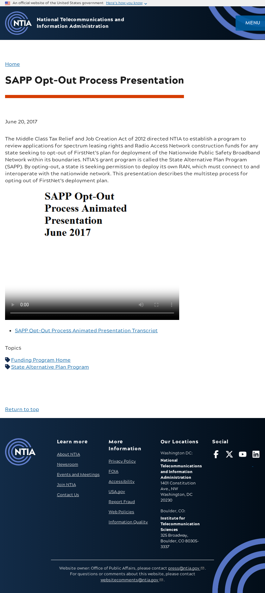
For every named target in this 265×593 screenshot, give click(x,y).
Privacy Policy (122, 461)
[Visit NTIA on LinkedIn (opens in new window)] (256, 459)
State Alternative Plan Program (50, 367)
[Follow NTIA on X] (229, 455)
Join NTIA (66, 485)
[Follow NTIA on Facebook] (216, 455)
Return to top (22, 409)
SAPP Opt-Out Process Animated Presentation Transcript (86, 330)
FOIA (113, 471)
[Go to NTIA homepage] (18, 23)
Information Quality (128, 522)
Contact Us (68, 495)
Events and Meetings (78, 475)
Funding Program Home (41, 360)
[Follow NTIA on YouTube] (243, 455)
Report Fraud (122, 502)
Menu (252, 23)
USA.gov (117, 492)
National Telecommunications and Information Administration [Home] (80, 23)
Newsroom (67, 464)
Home (12, 64)
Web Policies (121, 512)
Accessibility (122, 481)
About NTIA (68, 454)
